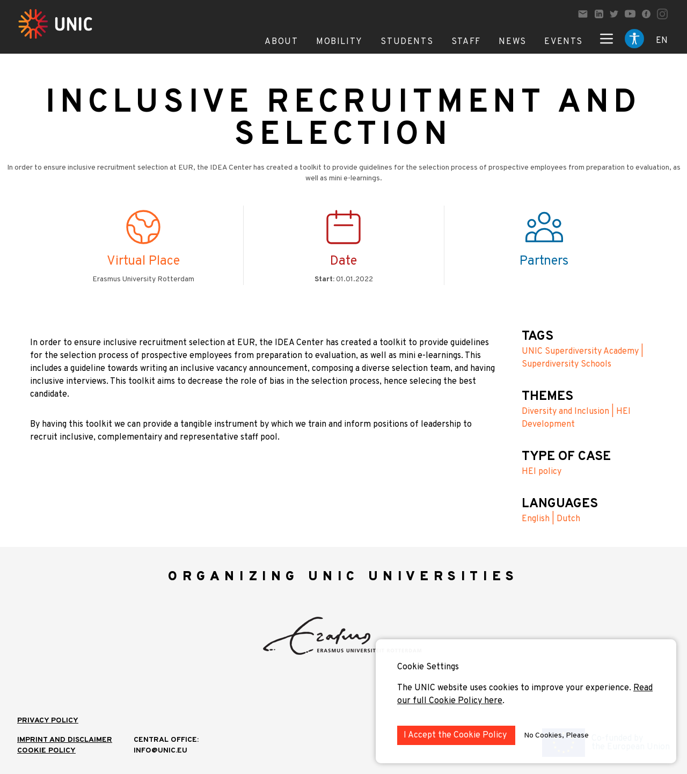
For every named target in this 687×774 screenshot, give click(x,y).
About (281, 41)
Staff (466, 41)
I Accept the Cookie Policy (456, 735)
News (512, 41)
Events (563, 41)
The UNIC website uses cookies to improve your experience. (515, 688)
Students (407, 41)
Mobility (339, 41)
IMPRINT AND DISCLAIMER (64, 739)
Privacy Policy (47, 720)
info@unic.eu (160, 750)
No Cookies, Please (556, 735)
